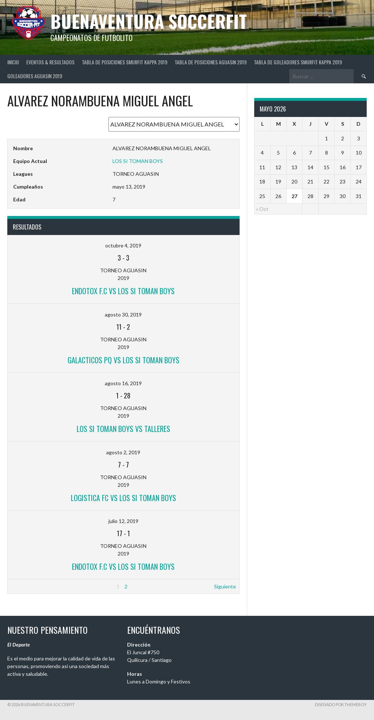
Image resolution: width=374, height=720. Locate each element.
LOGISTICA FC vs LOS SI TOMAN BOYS (123, 497)
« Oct (262, 209)
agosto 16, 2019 (123, 383)
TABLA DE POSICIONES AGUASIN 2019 (211, 62)
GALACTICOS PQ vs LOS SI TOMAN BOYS (123, 360)
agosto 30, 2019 (123, 314)
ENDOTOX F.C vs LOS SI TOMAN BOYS (123, 290)
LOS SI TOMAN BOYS (137, 161)
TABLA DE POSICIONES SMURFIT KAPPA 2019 (124, 62)
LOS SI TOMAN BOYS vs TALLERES (123, 428)
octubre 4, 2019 (123, 245)
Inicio (13, 62)
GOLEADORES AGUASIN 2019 (34, 76)
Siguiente (225, 586)
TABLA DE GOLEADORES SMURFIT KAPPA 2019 (298, 62)
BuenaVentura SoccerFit (148, 21)
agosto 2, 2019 (123, 452)
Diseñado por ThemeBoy (341, 704)
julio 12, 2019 (123, 521)
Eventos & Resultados (50, 62)
